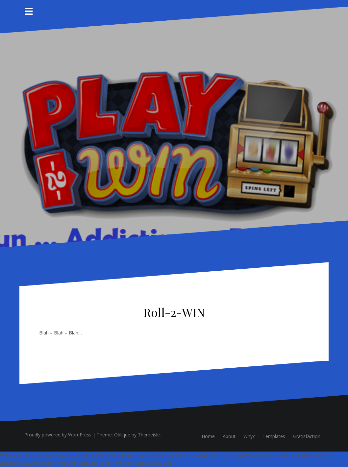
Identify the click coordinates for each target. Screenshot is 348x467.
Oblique (122, 434)
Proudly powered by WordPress (57, 434)
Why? (249, 436)
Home (208, 436)
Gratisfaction (306, 436)
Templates (273, 436)
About (229, 436)
